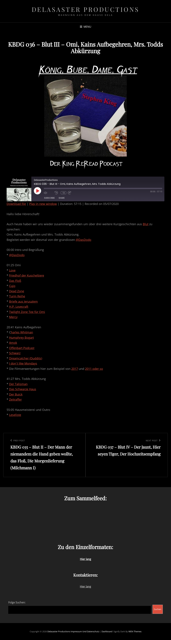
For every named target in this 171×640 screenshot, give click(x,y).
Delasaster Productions (85, 9)
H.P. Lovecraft (18, 307)
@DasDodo (83, 240)
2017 (74, 369)
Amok (13, 343)
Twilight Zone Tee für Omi (27, 312)
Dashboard (107, 631)
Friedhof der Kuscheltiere (26, 275)
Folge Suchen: (16, 602)
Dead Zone (16, 291)
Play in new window (43, 204)
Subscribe (49, 198)
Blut (145, 224)
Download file (16, 204)
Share (62, 198)
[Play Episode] (37, 190)
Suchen (157, 609)
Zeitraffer (15, 399)
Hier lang (85, 586)
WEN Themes (134, 631)
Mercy (13, 317)
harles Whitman (22, 332)
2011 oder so (94, 369)
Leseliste (15, 415)
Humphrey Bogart (21, 338)
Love (12, 270)
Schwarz (14, 353)
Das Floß (15, 281)
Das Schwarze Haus (22, 389)
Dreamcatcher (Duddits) (25, 358)
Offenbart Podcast (21, 348)
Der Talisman (18, 384)
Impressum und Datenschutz (85, 631)
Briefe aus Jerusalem (23, 301)
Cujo (12, 286)
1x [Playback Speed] (64, 192)
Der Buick (15, 394)
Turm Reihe (17, 296)
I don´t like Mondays (23, 363)
